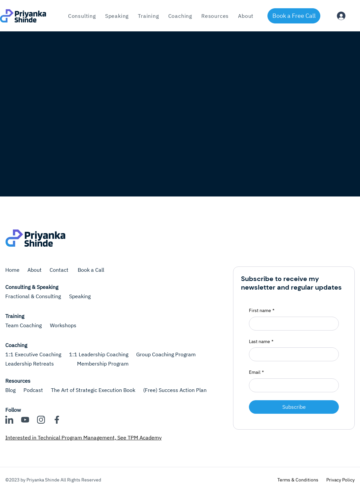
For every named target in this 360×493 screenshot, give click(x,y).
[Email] (292, 385)
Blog (10, 390)
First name (261, 310)
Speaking (80, 296)
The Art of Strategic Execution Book (93, 390)
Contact (60, 269)
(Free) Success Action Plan (175, 390)
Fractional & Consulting (33, 296)
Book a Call (91, 269)
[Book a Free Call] (293, 15)
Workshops (63, 325)
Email (256, 372)
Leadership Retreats (29, 363)
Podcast (33, 390)
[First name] (292, 323)
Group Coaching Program (166, 354)
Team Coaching (23, 325)
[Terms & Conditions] (297, 480)
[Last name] (292, 354)
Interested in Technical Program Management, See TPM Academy (83, 437)
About (34, 269)
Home (12, 269)
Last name (261, 341)
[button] (148, 15)
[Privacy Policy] (340, 480)
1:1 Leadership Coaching (98, 354)
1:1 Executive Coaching (33, 354)
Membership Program (103, 363)
